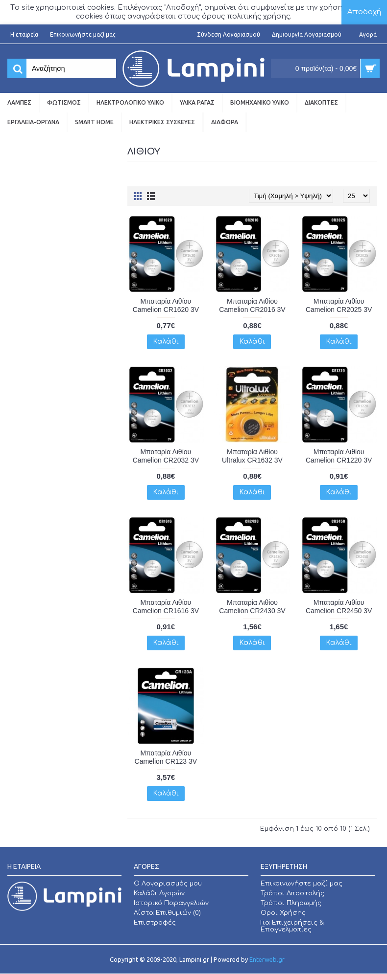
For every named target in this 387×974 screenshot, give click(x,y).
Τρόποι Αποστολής (292, 893)
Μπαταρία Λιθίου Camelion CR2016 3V (252, 305)
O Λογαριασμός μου (168, 883)
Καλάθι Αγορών (159, 893)
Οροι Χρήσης (283, 912)
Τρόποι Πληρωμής (291, 903)
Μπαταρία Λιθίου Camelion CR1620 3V (166, 305)
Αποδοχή (364, 12)
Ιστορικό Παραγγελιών (171, 903)
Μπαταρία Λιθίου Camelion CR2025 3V (339, 305)
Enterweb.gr (267, 959)
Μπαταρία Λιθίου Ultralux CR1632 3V (252, 456)
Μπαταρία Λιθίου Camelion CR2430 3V (252, 606)
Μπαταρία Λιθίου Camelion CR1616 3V (166, 606)
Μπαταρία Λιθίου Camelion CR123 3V (166, 757)
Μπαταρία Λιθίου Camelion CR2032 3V (166, 456)
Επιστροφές (155, 922)
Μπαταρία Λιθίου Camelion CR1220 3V (339, 456)
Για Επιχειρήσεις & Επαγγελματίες (292, 926)
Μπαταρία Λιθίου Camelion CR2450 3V (339, 606)
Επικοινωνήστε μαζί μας (301, 883)
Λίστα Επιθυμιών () (167, 912)
